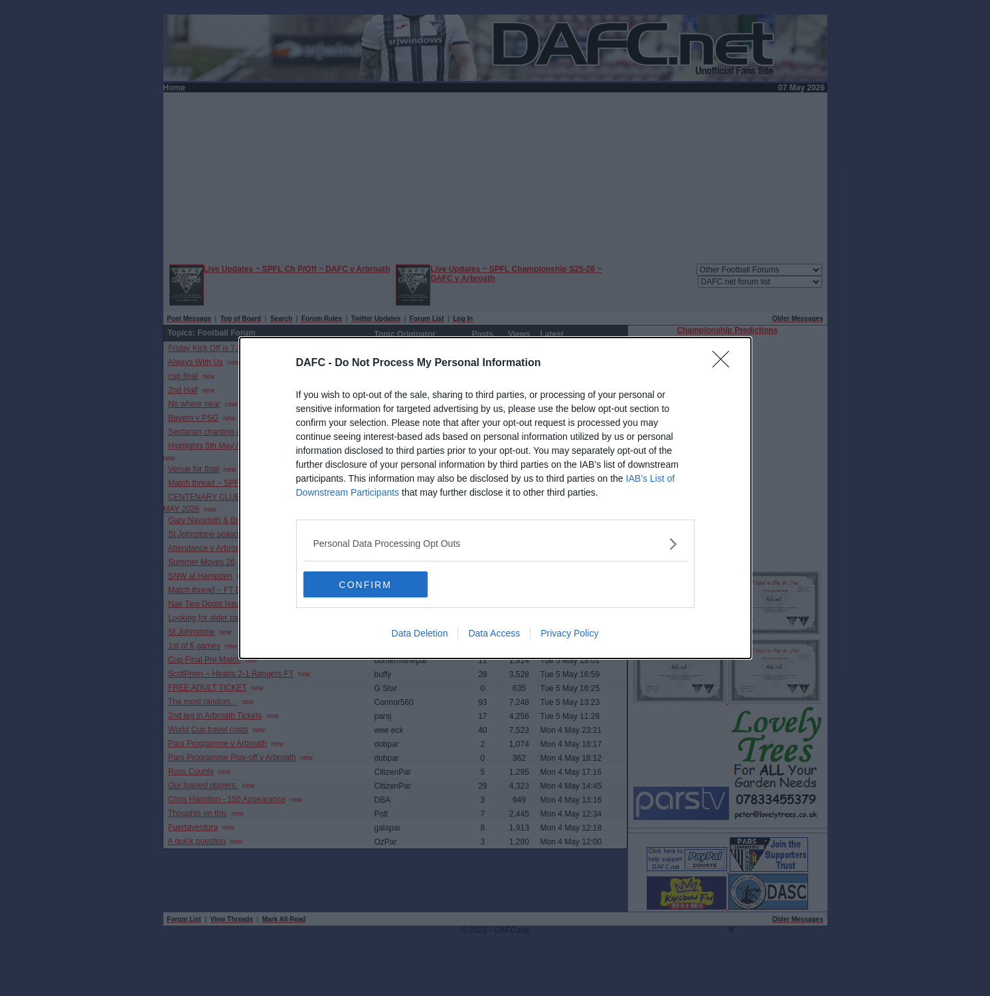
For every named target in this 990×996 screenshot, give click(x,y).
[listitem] (495, 544)
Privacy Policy (569, 634)
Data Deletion (420, 634)
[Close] (725, 363)
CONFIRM (366, 584)
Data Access (494, 634)
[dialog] (495, 498)
